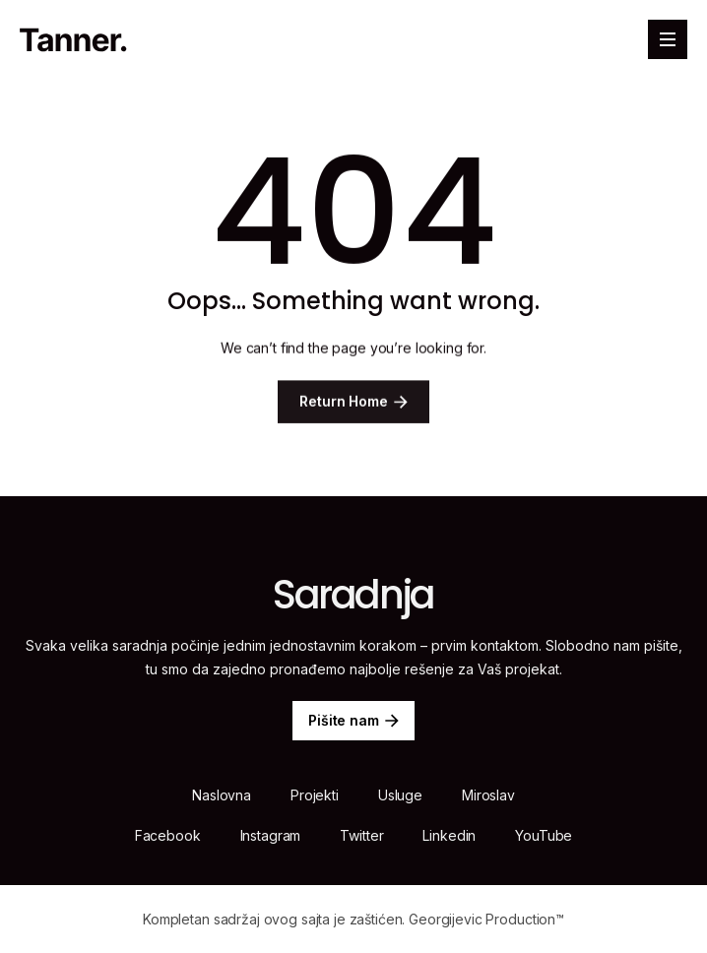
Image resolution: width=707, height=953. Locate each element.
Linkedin (449, 835)
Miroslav (488, 795)
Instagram (270, 835)
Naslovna (221, 795)
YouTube (543, 835)
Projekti (314, 795)
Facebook (168, 835)
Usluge (400, 795)
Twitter (361, 835)
